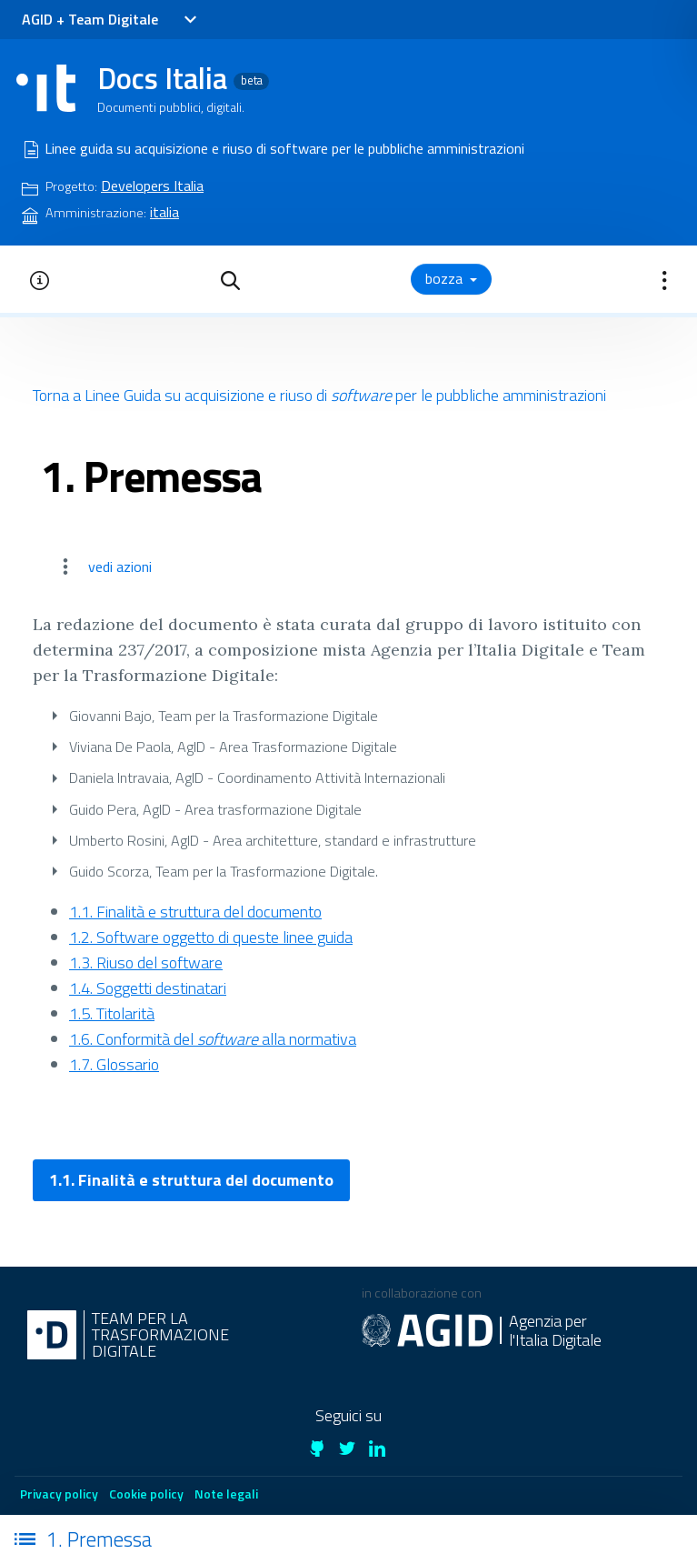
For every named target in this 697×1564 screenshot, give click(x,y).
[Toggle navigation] (189, 20)
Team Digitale (113, 19)
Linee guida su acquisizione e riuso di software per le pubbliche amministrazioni (284, 148)
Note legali (226, 1493)
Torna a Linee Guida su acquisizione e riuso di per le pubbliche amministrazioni (319, 395)
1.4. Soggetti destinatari (147, 988)
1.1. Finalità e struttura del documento (195, 911)
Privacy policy (59, 1493)
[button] (230, 279)
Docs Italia (183, 78)
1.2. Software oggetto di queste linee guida (211, 937)
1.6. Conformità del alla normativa (212, 1039)
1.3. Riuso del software (146, 962)
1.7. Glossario (114, 1064)
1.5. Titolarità (111, 1013)
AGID (37, 19)
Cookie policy (146, 1493)
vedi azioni (120, 566)
